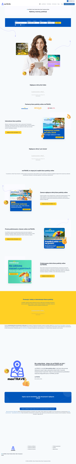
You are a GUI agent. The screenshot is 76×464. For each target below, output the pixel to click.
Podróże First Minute (32, 447)
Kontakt (54, 447)
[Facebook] (70, 1)
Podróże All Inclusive (32, 449)
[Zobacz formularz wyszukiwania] (67, 1)
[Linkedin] (72, 1)
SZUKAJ (58, 22)
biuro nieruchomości (24, 328)
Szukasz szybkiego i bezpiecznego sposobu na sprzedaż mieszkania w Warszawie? (38, 409)
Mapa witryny (55, 449)
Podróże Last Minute (31, 446)
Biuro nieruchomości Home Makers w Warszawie (61, 325)
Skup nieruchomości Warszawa (11, 411)
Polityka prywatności (56, 446)
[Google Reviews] (74, 1)
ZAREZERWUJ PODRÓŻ (69, 4)
